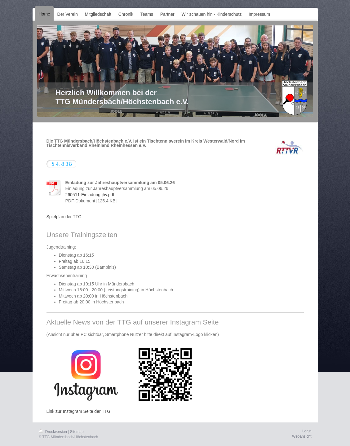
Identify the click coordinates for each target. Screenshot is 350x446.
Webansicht (301, 436)
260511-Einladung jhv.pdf (89, 194)
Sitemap (77, 432)
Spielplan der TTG (64, 216)
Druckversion (53, 432)
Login (306, 431)
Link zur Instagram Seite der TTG (79, 411)
